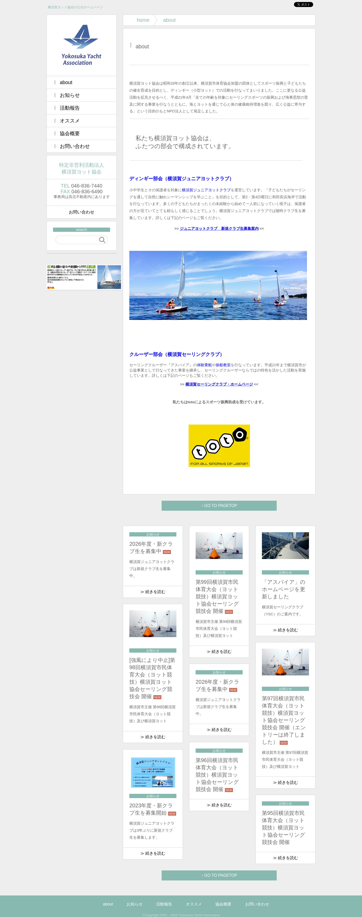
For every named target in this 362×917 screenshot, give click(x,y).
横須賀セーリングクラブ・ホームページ (219, 384)
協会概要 (70, 133)
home (143, 20)
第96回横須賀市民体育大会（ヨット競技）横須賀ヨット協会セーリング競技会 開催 (217, 774)
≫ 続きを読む (152, 592)
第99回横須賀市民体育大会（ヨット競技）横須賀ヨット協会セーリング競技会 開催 (217, 596)
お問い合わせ (75, 146)
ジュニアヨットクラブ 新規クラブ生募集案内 (219, 229)
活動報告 (70, 108)
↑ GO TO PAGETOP (219, 505)
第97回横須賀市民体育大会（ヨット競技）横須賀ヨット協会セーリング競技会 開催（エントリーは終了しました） (284, 720)
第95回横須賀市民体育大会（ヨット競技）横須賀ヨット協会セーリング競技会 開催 (283, 827)
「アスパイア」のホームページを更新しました (283, 589)
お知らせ (70, 95)
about (66, 82)
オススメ (70, 120)
